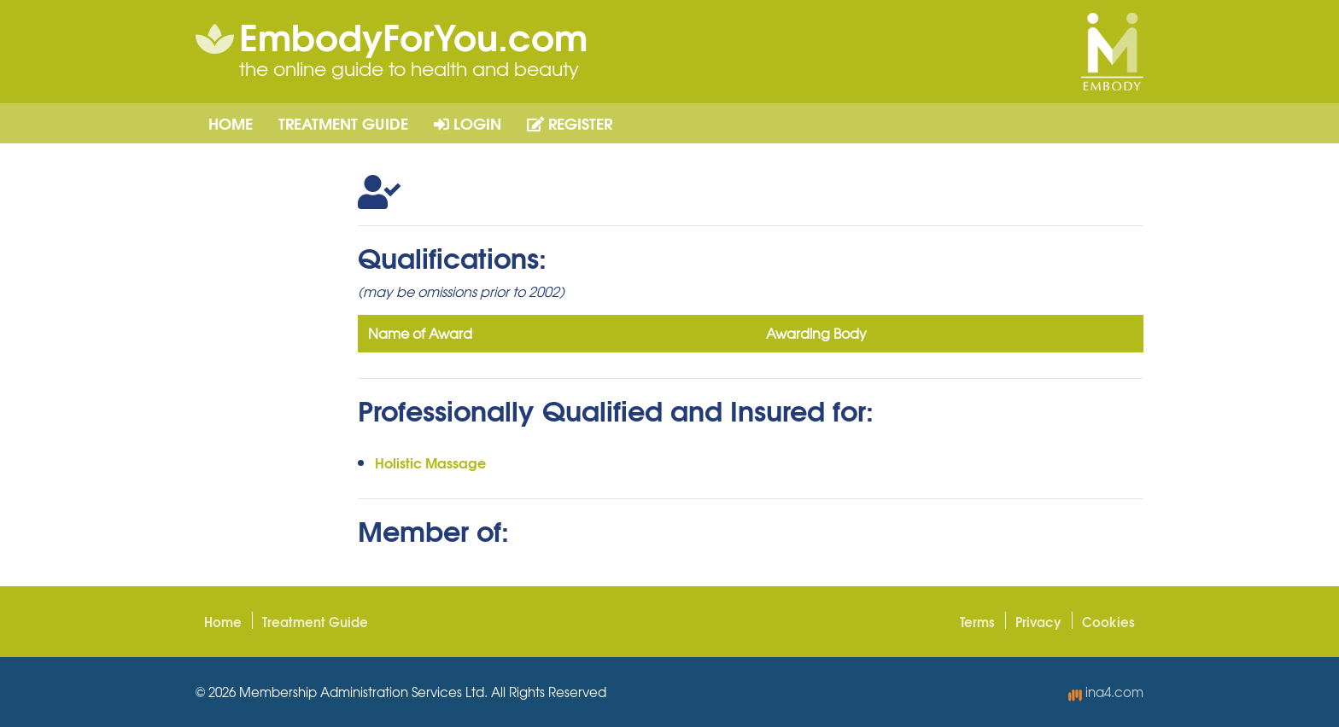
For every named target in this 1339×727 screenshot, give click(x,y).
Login (467, 123)
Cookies (1108, 621)
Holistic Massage (430, 462)
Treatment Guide (343, 123)
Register (569, 123)
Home (230, 123)
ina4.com (1105, 692)
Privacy (1038, 621)
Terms (977, 621)
